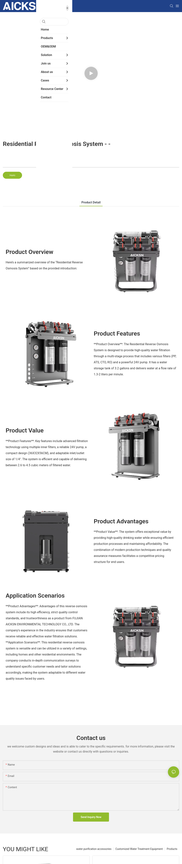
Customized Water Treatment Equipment (139, 848)
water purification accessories (93, 848)
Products (172, 848)
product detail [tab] (91, 202)
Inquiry (12, 175)
